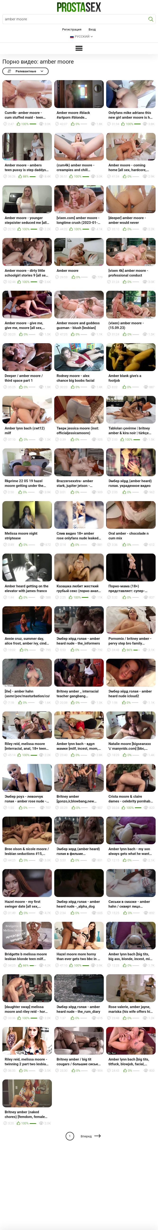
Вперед (86, 1136)
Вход (92, 29)
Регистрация (71, 29)
